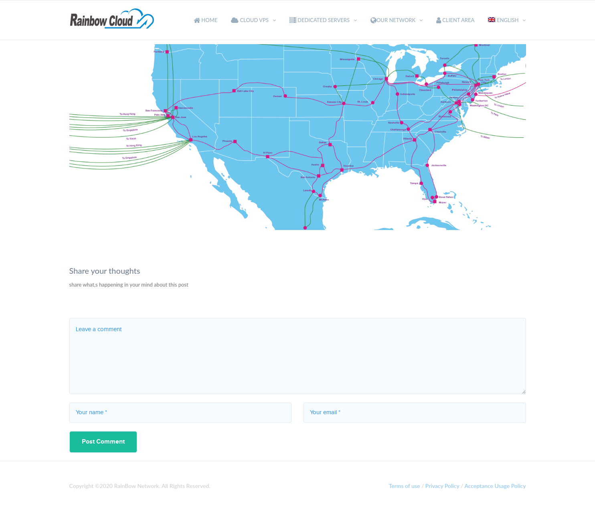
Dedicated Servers (319, 20)
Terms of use (404, 487)
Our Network (392, 20)
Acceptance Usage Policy (495, 487)
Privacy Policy (442, 487)
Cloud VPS (250, 20)
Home (205, 20)
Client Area (455, 20)
